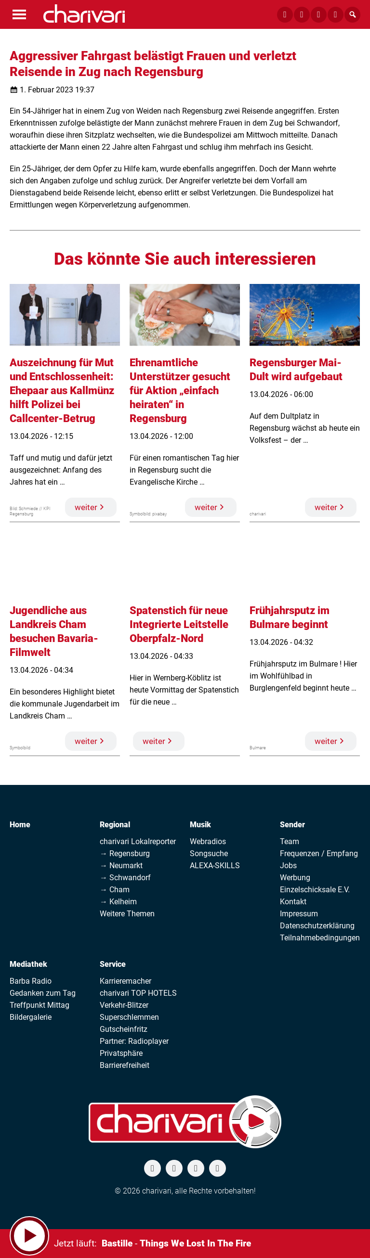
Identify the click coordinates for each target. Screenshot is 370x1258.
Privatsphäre (121, 1053)
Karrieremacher (125, 981)
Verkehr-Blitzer (124, 1005)
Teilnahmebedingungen (320, 937)
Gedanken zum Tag (43, 993)
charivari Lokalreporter (138, 841)
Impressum (299, 913)
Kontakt (293, 901)
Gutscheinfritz (123, 1029)
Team (289, 841)
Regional (115, 824)
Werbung (295, 877)
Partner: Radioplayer (134, 1041)
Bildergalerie (31, 1017)
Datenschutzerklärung (317, 925)
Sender (292, 824)
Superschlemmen (129, 1017)
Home (20, 824)
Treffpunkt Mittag (39, 1005)
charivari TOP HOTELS (138, 993)
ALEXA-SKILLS (215, 865)
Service (113, 964)
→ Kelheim (118, 901)
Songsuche (209, 853)
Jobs (288, 865)
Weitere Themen (127, 913)
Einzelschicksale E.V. (315, 889)
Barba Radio (31, 981)
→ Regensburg (125, 853)
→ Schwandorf (125, 877)
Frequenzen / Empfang (319, 853)
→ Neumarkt (121, 865)
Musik (200, 824)
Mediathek (28, 964)
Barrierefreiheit (124, 1065)
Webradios (208, 841)
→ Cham (115, 889)
